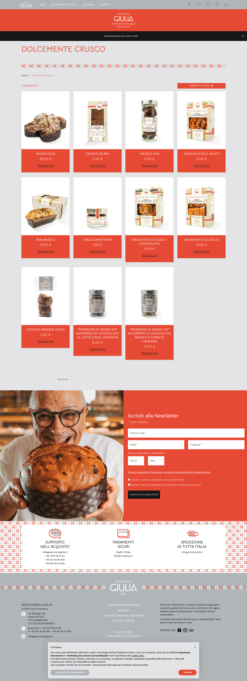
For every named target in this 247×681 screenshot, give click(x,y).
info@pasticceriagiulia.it (40, 636)
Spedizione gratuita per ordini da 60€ (121, 36)
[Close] (243, 35)
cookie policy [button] (138, 655)
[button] (195, 647)
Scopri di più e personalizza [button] (69, 672)
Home (24, 75)
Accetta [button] (188, 672)
